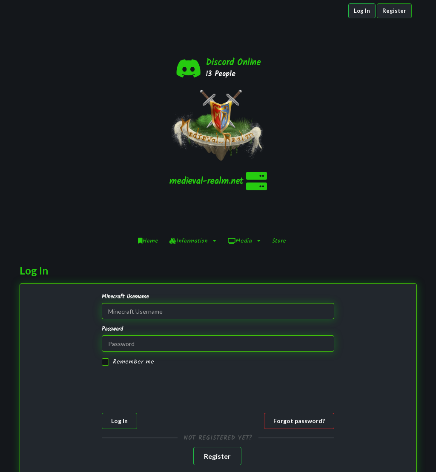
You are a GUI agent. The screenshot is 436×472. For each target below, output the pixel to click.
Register (394, 10)
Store (279, 150)
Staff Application (269, 459)
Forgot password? (299, 330)
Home (148, 150)
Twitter (358, 451)
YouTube (358, 459)
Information (192, 150)
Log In (362, 10)
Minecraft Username (125, 207)
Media (244, 150)
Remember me (133, 271)
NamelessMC (184, 459)
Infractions (269, 451)
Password (112, 239)
